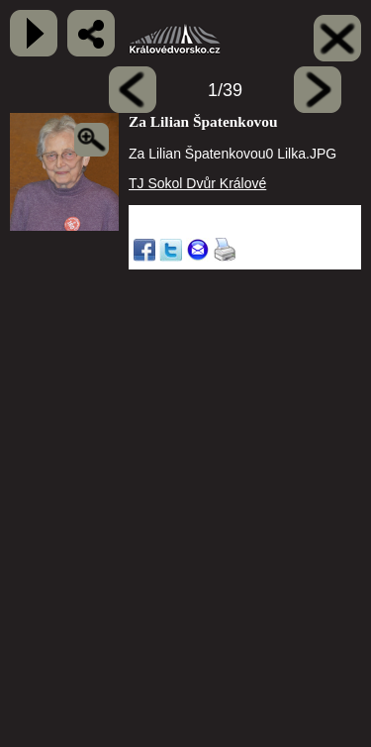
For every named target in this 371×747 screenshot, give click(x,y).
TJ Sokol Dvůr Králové (197, 183)
